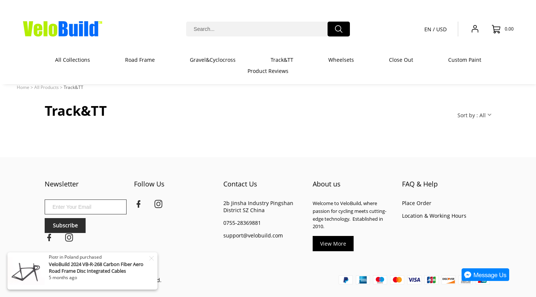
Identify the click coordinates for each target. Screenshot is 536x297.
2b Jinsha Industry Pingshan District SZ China (258, 206)
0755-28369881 (242, 222)
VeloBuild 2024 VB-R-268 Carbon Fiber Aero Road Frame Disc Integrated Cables (96, 267)
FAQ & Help (420, 183)
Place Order (416, 203)
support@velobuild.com (253, 235)
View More (333, 243)
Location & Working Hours (434, 215)
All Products (46, 87)
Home (23, 87)
